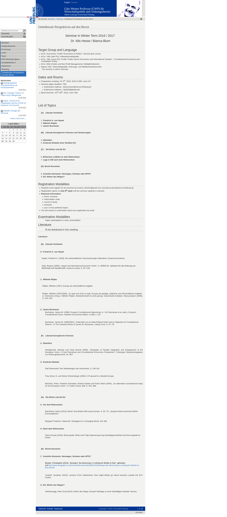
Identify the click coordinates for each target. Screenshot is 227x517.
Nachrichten (6, 81)
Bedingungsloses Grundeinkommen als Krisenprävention (13, 86)
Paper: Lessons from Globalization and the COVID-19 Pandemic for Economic (13, 104)
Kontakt (50, 509)
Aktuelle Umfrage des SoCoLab (13, 113)
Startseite (51, 19)
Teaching (59, 19)
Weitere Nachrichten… (18, 118)
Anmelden (139, 512)
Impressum (58, 509)
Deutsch (74, 2)
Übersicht (42, 509)
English (67, 2)
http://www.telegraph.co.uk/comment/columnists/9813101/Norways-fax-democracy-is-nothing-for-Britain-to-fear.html (92, 466)
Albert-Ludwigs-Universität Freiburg (79, 15)
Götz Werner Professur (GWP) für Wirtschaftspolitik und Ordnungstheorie (87, 10)
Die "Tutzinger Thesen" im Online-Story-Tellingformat (13, 95)
